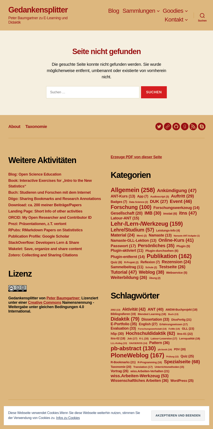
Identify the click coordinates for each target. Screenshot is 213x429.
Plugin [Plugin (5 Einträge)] (183, 246)
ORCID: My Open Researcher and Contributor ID (50, 217)
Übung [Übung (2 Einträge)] (155, 278)
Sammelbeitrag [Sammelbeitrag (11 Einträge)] (127, 267)
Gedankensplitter (38, 10)
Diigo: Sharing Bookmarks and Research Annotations (54, 199)
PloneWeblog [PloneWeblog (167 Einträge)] (137, 355)
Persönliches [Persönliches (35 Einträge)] (156, 245)
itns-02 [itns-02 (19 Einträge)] (118, 338)
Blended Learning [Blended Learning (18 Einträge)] (152, 314)
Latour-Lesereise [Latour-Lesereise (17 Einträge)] (164, 338)
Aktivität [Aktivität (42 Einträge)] (134, 309)
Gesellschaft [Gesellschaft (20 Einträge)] (126, 213)
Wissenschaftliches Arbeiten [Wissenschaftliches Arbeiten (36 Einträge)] (139, 380)
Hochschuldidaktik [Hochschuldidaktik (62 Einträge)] (150, 333)
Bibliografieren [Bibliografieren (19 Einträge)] (123, 314)
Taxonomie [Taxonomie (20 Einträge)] (121, 366)
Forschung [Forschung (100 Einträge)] (131, 207)
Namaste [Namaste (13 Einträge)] (160, 235)
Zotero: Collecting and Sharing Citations (43, 255)
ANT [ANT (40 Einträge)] (155, 309)
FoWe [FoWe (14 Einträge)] (174, 328)
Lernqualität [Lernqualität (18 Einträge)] (189, 338)
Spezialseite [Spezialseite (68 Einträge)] (182, 361)
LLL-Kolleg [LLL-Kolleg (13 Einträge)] (119, 343)
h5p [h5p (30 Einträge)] (117, 334)
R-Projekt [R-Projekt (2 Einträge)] (131, 262)
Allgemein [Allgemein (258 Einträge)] (133, 189)
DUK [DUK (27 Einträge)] (159, 201)
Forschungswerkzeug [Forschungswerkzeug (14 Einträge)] (176, 207)
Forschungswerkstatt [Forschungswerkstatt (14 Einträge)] (152, 328)
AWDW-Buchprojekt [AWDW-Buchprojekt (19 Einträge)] (181, 309)
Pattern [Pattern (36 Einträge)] (159, 342)
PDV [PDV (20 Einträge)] (180, 349)
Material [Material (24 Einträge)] (123, 235)
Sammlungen (139, 11)
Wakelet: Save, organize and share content (45, 249)
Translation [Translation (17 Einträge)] (143, 366)
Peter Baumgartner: (63, 298)
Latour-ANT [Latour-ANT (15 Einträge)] (125, 218)
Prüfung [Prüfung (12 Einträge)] (172, 356)
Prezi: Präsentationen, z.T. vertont (37, 224)
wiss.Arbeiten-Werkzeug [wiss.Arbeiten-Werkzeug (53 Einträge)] (139, 375)
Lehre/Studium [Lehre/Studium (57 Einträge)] (132, 230)
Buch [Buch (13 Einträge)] (173, 314)
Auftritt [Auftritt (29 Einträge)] (182, 196)
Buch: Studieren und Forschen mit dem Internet (49, 192)
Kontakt (174, 19)
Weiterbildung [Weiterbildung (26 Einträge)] (129, 277)
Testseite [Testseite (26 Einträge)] (172, 266)
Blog (113, 11)
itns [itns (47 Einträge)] (188, 213)
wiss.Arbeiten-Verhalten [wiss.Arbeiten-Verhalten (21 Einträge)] (149, 371)
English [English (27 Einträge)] (148, 324)
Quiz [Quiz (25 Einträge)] (187, 356)
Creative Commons (44, 302)
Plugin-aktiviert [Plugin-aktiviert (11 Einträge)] (127, 250)
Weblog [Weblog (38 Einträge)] (151, 272)
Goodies (173, 11)
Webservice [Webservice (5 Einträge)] (176, 272)
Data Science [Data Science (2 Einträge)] (138, 202)
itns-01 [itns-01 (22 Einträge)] (185, 333)
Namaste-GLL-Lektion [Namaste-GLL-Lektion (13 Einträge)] (133, 240)
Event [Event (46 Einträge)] (181, 201)
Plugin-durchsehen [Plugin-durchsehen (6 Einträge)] (161, 250)
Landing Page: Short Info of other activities (45, 211)
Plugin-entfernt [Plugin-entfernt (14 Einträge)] (128, 256)
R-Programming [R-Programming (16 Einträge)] (150, 362)
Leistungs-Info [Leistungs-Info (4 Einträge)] (168, 230)
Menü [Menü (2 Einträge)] (142, 235)
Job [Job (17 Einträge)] (132, 338)
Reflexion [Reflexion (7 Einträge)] (150, 262)
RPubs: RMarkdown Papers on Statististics (45, 230)
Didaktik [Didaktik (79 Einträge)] (125, 319)
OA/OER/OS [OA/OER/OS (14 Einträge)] (138, 343)
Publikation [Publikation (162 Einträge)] (169, 256)
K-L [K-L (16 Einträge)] (144, 338)
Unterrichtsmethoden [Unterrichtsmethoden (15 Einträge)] (169, 367)
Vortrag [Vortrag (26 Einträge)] (119, 371)
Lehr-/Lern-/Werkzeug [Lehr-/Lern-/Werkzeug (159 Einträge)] (147, 223)
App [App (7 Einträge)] (142, 196)
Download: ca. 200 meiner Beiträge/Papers (45, 205)
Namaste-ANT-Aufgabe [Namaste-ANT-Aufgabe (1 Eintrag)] (187, 235)
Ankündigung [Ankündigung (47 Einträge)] (176, 190)
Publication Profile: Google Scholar (38, 236)
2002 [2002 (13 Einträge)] (115, 310)
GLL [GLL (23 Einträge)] (188, 328)
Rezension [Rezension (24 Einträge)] (176, 261)
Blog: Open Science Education (34, 174)
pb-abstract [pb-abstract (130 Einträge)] (133, 348)
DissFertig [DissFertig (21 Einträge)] (181, 319)
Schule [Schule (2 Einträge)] (151, 267)
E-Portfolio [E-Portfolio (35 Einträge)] (124, 324)
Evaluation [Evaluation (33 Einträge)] (123, 328)
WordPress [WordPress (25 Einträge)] (182, 380)
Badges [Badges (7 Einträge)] (119, 202)
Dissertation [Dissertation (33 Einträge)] (155, 319)
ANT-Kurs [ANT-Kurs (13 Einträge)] (123, 196)
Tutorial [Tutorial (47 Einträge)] (124, 272)
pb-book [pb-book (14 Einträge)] (165, 349)
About (14, 126)
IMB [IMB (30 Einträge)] (153, 213)
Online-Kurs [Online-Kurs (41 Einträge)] (175, 240)
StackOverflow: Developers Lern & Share (43, 242)
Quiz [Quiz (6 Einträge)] (116, 262)
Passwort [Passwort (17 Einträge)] (123, 246)
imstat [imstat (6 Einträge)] (170, 213)
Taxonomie (36, 126)
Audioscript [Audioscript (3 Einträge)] (159, 196)
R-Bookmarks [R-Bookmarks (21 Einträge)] (123, 362)
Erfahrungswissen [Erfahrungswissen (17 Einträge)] (174, 324)
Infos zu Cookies (68, 418)
